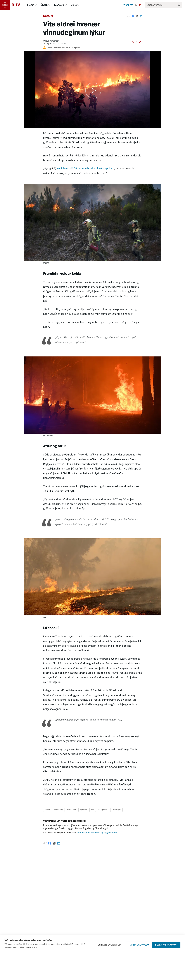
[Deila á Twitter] (137, 16)
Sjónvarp (59, 5)
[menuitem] (35, 5)
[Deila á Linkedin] (141, 16)
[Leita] (179, 4)
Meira (74, 5)
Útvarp (44, 5)
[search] (162, 5)
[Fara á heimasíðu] (12, 5)
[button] (93, 90)
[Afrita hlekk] (128, 16)
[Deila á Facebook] (133, 16)
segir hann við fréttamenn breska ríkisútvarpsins (84, 168)
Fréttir (30, 5)
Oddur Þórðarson (51, 41)
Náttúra (48, 16)
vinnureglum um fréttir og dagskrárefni (97, 832)
